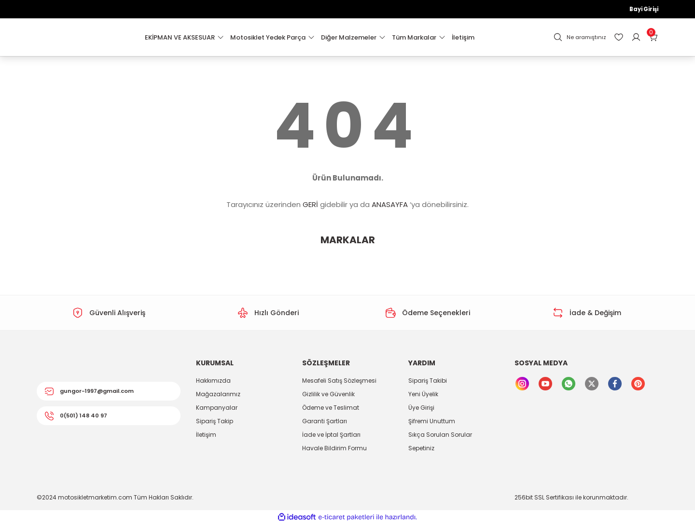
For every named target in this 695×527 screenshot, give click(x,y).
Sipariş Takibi (427, 383)
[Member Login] (636, 40)
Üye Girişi (421, 410)
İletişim (206, 437)
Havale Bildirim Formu (334, 451)
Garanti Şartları (324, 424)
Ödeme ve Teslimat (330, 410)
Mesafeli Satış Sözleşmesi (339, 383)
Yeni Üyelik (423, 397)
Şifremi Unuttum (431, 424)
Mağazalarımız (218, 397)
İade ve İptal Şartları (331, 437)
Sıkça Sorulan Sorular (440, 437)
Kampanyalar (216, 410)
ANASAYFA (390, 207)
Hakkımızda (213, 383)
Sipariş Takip (214, 424)
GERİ (310, 207)
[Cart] (653, 40)
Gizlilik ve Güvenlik (328, 397)
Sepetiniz (421, 451)
